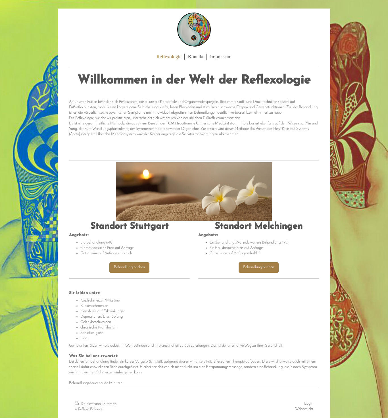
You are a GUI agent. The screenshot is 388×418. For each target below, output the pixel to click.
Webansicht (304, 409)
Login (308, 404)
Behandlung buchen (129, 267)
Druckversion (88, 404)
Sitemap (109, 404)
